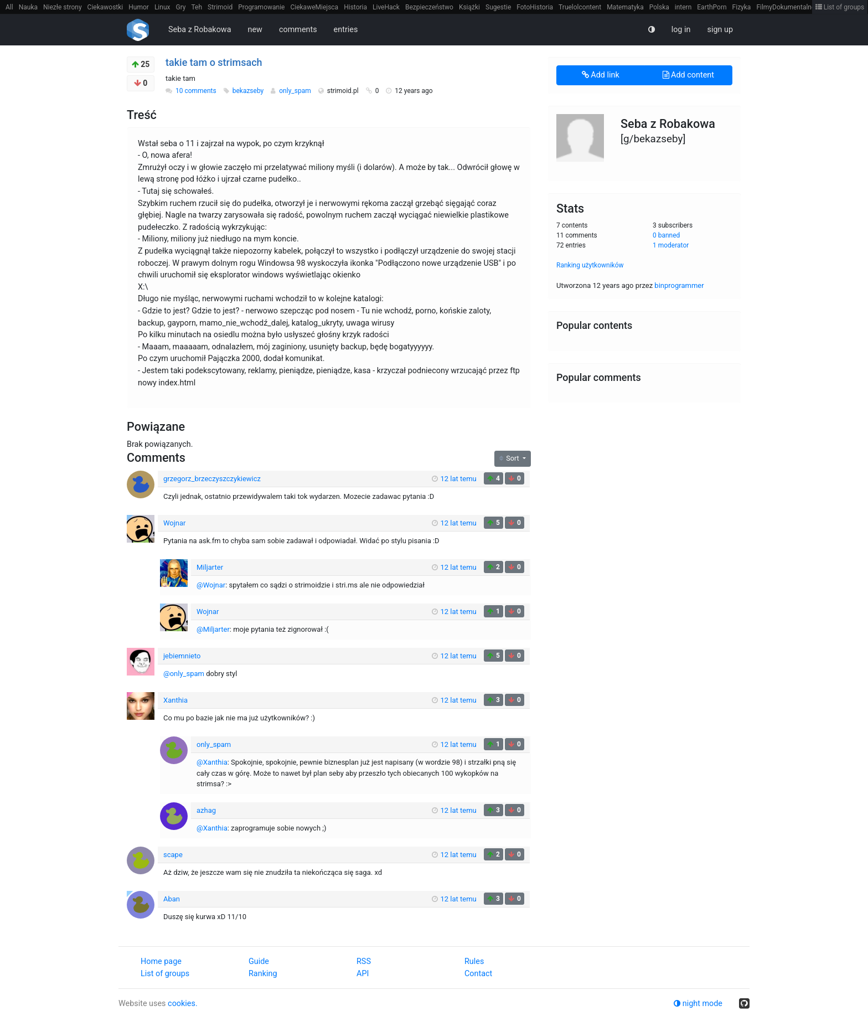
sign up (720, 29)
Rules (474, 961)
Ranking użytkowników (590, 265)
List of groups (840, 7)
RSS (363, 961)
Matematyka (625, 7)
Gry (180, 7)
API (362, 973)
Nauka (28, 7)
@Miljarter (213, 629)
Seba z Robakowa (199, 29)
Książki (469, 7)
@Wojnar (211, 585)
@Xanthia (212, 762)
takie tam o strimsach (214, 62)
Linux (162, 7)
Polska (659, 7)
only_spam (295, 91)
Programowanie (261, 7)
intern (683, 7)
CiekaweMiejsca (314, 7)
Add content (688, 75)
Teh (197, 7)
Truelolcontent (580, 7)
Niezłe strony (62, 7)
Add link (600, 75)
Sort (510, 458)
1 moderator (671, 245)
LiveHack (386, 7)
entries (346, 29)
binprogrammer (679, 285)
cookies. (183, 1003)
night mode (698, 1003)
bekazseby (249, 91)
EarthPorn (711, 7)
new (255, 29)
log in (681, 29)
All (9, 7)
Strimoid (220, 7)
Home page (161, 961)
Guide (259, 961)
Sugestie (498, 7)
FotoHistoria (534, 7)
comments (298, 29)
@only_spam (183, 673)
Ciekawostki (105, 7)
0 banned (666, 235)
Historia (355, 7)
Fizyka (741, 7)
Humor (138, 7)
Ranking (263, 973)
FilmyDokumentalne (785, 7)
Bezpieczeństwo (429, 7)
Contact (478, 973)
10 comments (195, 91)
